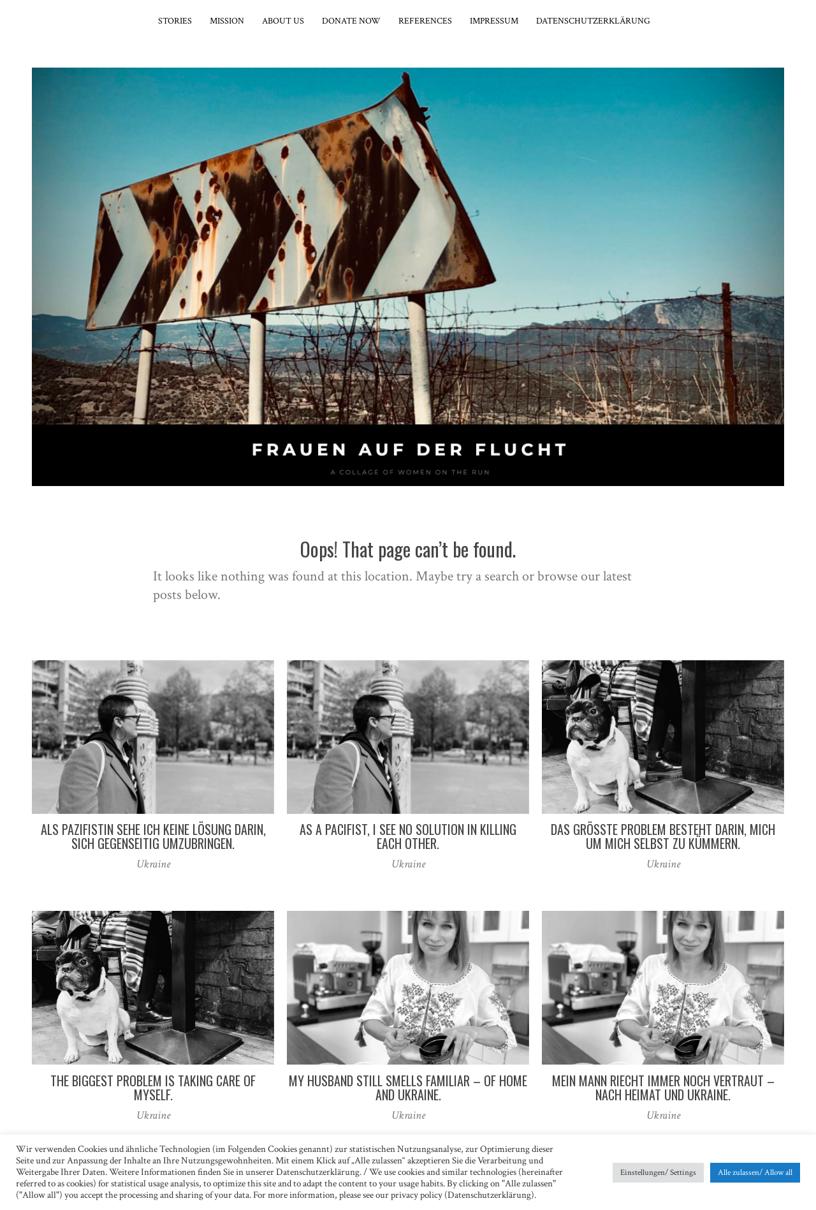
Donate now (351, 21)
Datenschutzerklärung (593, 21)
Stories (175, 21)
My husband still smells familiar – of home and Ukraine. (408, 1087)
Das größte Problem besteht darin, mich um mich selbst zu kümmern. (663, 836)
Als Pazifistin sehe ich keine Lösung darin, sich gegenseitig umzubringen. (153, 836)
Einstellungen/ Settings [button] (658, 1172)
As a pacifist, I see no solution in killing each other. (408, 836)
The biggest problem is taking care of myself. (153, 1087)
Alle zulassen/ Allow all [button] (755, 1172)
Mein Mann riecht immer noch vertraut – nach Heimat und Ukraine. (663, 1087)
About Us (283, 21)
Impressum (494, 21)
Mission (227, 21)
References (425, 21)
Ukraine (153, 864)
